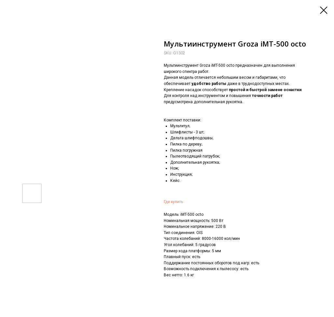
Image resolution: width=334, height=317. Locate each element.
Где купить (173, 202)
